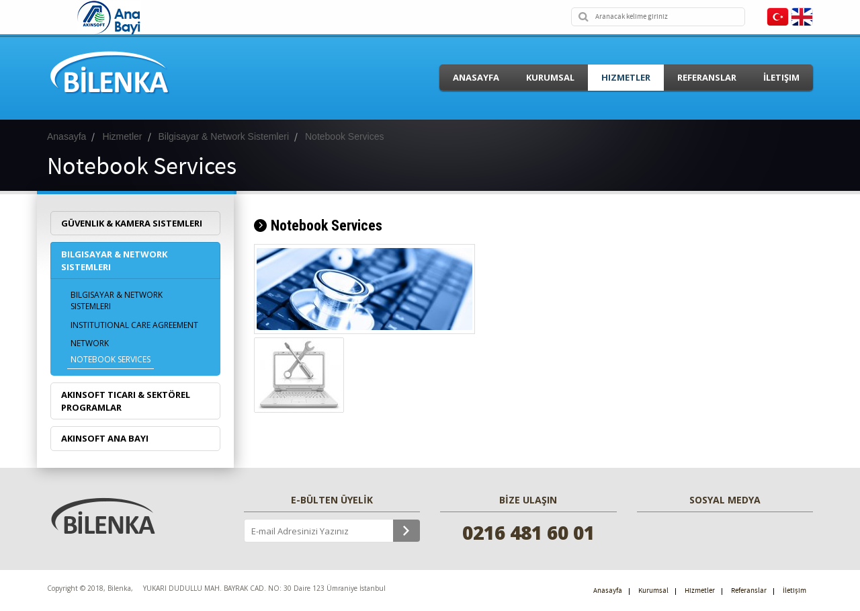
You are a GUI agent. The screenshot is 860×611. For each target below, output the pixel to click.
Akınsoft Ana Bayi (104, 438)
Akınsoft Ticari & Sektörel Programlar (125, 401)
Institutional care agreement (134, 325)
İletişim (781, 77)
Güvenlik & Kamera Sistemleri (131, 223)
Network (90, 343)
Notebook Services (110, 359)
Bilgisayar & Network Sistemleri (114, 260)
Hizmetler (625, 77)
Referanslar (706, 77)
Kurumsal (550, 77)
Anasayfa (476, 77)
